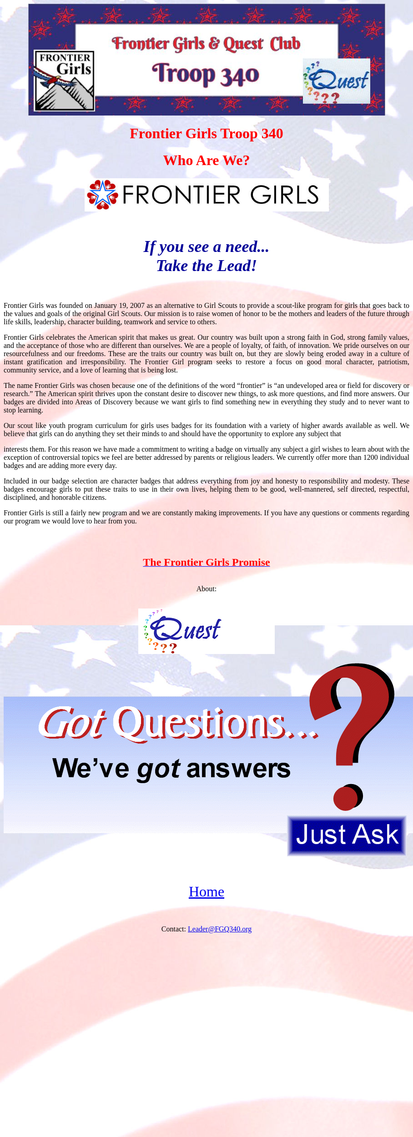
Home (206, 891)
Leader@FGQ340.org (220, 929)
